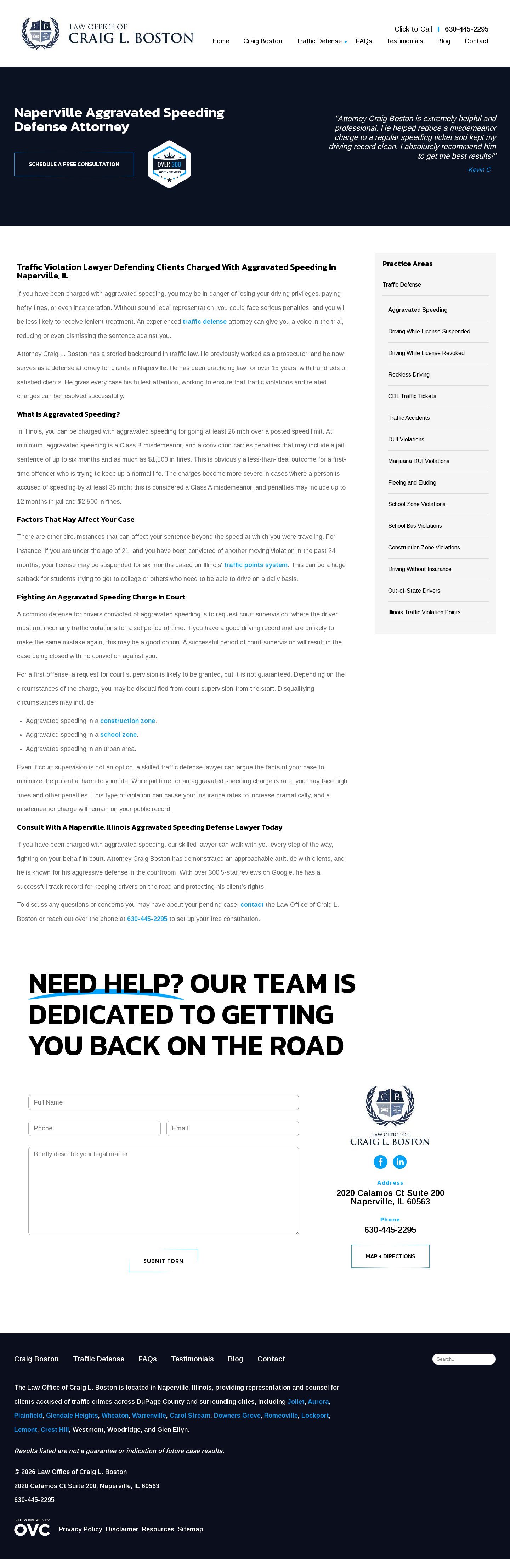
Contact (477, 41)
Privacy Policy (80, 1529)
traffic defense (205, 321)
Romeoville (281, 1415)
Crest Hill (55, 1429)
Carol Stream (190, 1415)
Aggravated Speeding (418, 310)
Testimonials (404, 41)
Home (220, 41)
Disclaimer (122, 1529)
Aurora (318, 1401)
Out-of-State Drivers (414, 591)
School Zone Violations (417, 504)
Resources (158, 1529)
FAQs (364, 41)
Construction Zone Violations (424, 547)
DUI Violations (406, 439)
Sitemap (190, 1529)
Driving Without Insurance (420, 569)
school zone (118, 734)
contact (252, 904)
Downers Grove (237, 1415)
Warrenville (149, 1415)
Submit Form (163, 1260)
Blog (443, 41)
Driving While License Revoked (426, 353)
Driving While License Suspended (429, 331)
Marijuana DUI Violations (418, 461)
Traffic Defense (319, 41)
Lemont (25, 1429)
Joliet (296, 1401)
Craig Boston (262, 41)
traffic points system (256, 565)
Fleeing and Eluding (412, 483)
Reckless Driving (409, 375)
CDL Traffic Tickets (412, 396)
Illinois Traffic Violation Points (424, 612)
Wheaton (115, 1415)
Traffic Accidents (409, 418)
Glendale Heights (72, 1415)
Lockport (315, 1415)
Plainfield (28, 1415)
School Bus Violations (415, 526)
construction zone (127, 720)
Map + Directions (390, 1256)
